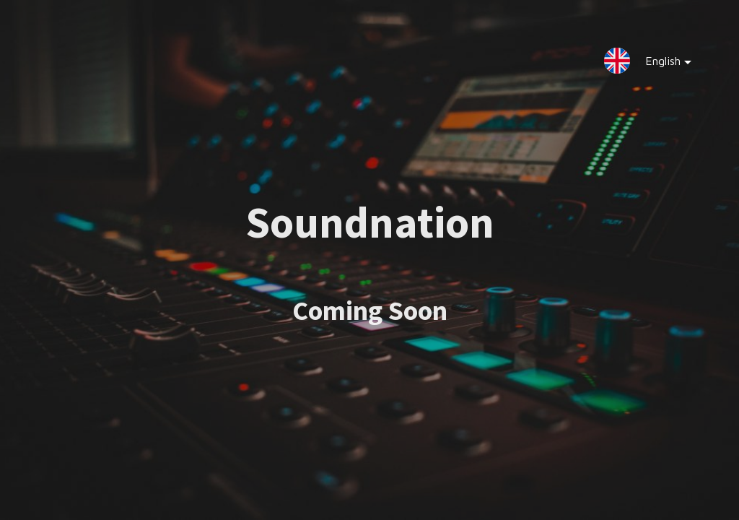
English (657, 64)
